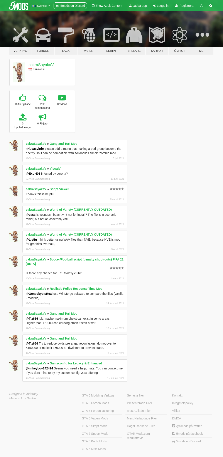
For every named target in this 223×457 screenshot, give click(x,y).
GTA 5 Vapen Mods (95, 418)
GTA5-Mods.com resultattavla (138, 436)
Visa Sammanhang (38, 158)
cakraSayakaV (41, 65)
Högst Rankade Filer (141, 426)
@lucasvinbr (35, 148)
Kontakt (177, 395)
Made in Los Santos (22, 398)
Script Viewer (59, 189)
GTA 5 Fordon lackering (98, 410)
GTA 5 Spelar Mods (95, 433)
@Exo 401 (33, 173)
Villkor (176, 410)
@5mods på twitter (187, 426)
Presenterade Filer (139, 403)
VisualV (55, 168)
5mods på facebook (187, 434)
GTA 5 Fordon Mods (95, 403)
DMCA (176, 418)
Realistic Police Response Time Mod (76, 288)
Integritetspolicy (182, 403)
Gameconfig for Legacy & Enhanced (76, 363)
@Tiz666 (32, 318)
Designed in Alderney (23, 394)
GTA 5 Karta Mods (94, 441)
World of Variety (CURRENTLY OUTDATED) (81, 209)
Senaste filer (135, 395)
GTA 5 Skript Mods (94, 426)
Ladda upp (138, 5)
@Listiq (31, 239)
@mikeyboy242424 (39, 368)
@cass (31, 214)
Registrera (184, 5)
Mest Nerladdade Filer (142, 418)
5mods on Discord (186, 441)
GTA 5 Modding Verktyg (98, 395)
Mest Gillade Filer (139, 410)
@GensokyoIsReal (39, 293)
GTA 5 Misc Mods (94, 449)
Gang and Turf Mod (63, 143)
